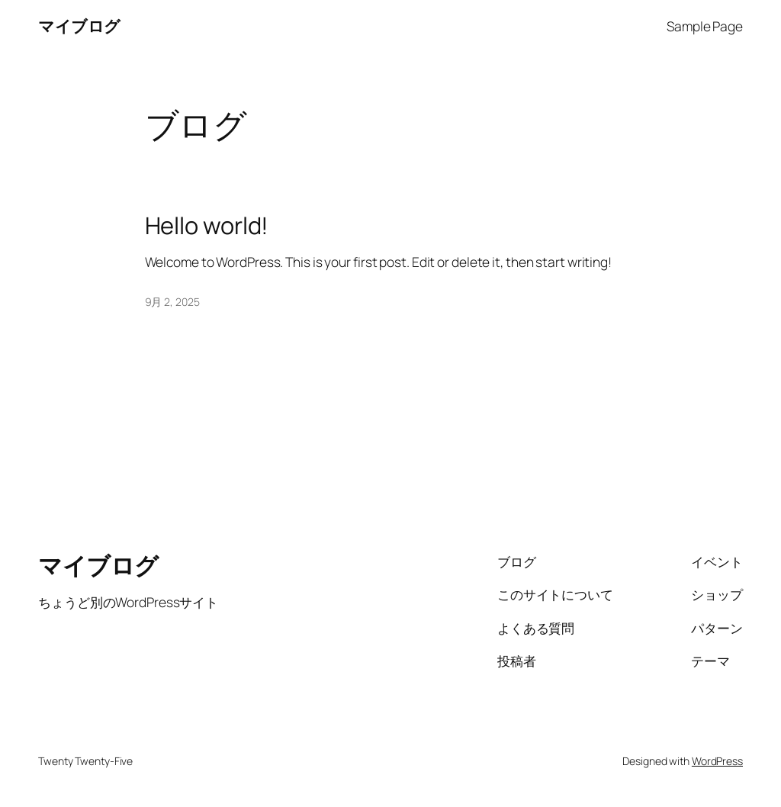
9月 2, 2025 (172, 301)
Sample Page (705, 26)
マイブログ (79, 26)
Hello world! (207, 225)
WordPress (717, 761)
